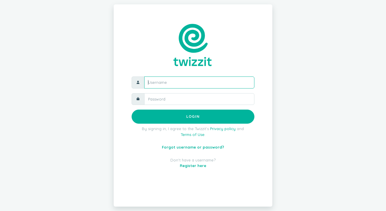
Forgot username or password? (193, 147)
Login (193, 116)
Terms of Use (192, 134)
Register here (193, 165)
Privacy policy (223, 128)
